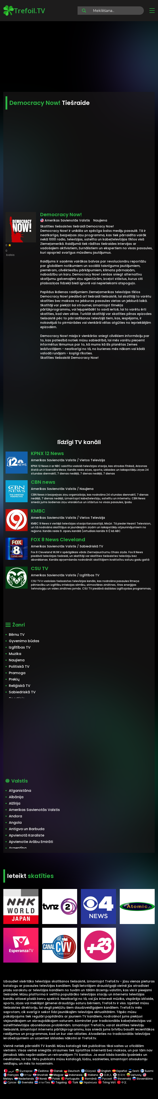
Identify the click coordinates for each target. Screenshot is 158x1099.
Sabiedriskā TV (22, 692)
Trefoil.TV (24, 10)
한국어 (119, 1075)
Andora (15, 816)
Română (88, 1078)
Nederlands (24, 1078)
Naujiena (17, 660)
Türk (73, 1082)
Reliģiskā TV (19, 685)
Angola (15, 822)
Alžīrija (14, 803)
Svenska (25, 1082)
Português (70, 1078)
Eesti (134, 1071)
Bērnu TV (17, 634)
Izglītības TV (19, 647)
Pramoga (17, 672)
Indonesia (73, 1075)
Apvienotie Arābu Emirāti (31, 841)
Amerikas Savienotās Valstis (34, 809)
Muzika (15, 653)
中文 (121, 1082)
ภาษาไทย (42, 1082)
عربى (9, 1071)
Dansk (56, 1071)
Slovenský (122, 1078)
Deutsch (71, 1071)
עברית (25, 1075)
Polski (54, 1078)
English (104, 1071)
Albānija (16, 797)
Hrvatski (40, 1075)
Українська (88, 1082)
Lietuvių (134, 1075)
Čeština (41, 1071)
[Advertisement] (79, 57)
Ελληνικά (88, 1071)
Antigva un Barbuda (26, 828)
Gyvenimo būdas (24, 640)
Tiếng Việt (106, 1082)
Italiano (91, 1075)
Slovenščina (142, 1078)
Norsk (41, 1078)
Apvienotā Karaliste (26, 835)
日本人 (105, 1075)
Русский (105, 1078)
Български (24, 1071)
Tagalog (59, 1082)
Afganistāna (20, 790)
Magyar (56, 1075)
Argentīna (18, 848)
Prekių (14, 679)
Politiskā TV (19, 666)
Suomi (147, 1071)
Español (120, 1071)
